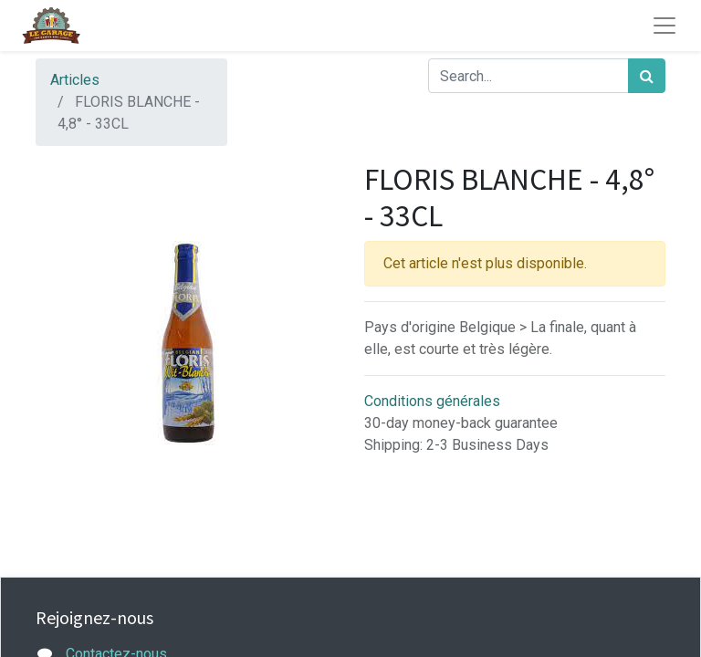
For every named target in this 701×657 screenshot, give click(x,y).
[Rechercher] (646, 75)
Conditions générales (432, 401)
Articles (74, 80)
